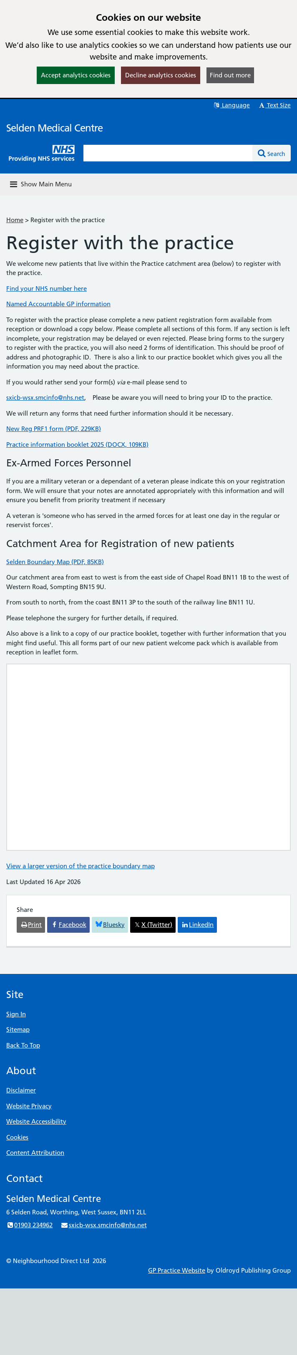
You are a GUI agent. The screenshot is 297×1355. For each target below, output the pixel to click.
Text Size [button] (274, 105)
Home (14, 220)
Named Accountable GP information (58, 304)
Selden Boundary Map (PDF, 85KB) (55, 562)
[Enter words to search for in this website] (168, 153)
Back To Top (23, 1045)
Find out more (230, 75)
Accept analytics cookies (76, 75)
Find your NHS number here (46, 288)
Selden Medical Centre (54, 128)
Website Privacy (29, 1106)
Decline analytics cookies (160, 75)
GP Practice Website (176, 1270)
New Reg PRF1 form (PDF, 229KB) (53, 429)
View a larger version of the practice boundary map (80, 866)
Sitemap (18, 1029)
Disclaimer (21, 1090)
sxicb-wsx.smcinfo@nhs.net (45, 397)
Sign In (16, 1014)
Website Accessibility (36, 1121)
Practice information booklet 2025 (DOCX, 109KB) (77, 444)
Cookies (17, 1137)
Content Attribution (35, 1153)
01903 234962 (29, 1225)
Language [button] (231, 105)
